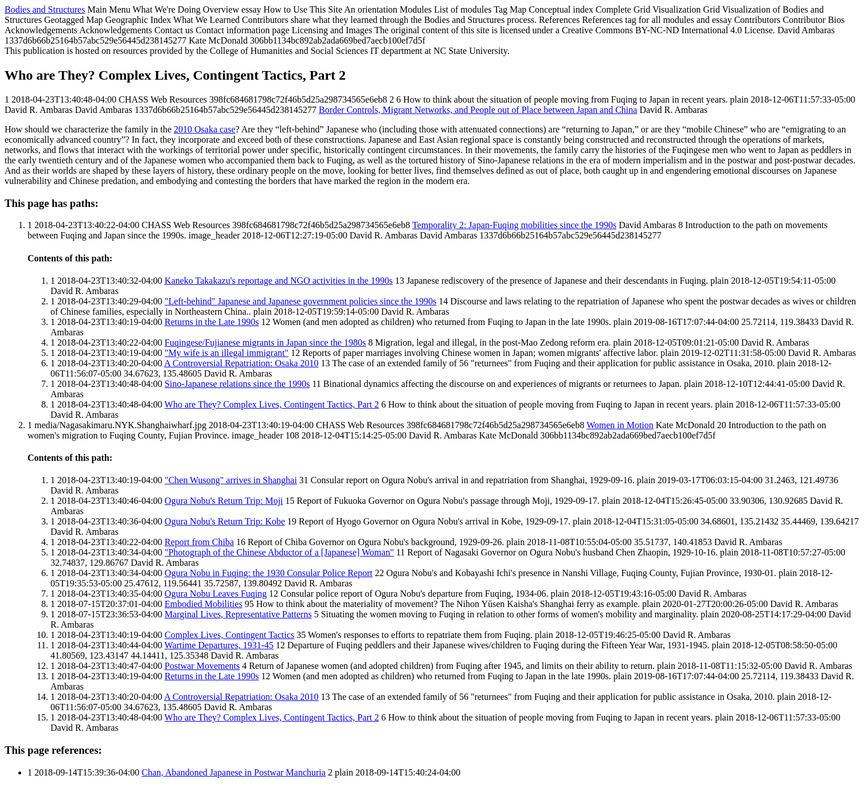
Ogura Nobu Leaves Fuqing (216, 593)
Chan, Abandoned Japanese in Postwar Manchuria (234, 772)
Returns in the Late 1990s (212, 322)
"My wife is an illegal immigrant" (226, 353)
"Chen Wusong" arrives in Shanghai (231, 480)
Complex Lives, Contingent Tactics (229, 635)
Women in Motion (620, 425)
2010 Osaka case (205, 129)
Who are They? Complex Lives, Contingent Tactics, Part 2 (272, 404)
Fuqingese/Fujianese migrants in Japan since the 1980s (265, 342)
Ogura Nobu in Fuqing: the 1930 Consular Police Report (269, 573)
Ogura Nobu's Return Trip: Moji (224, 501)
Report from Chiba (199, 542)
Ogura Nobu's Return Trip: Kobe (225, 521)
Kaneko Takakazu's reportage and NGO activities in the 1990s (279, 280)
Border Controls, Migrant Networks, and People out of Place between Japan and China (478, 110)
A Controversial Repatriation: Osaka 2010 (241, 363)
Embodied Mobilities (204, 604)
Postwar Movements (202, 666)
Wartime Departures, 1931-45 (219, 645)
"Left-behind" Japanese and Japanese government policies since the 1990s (300, 301)
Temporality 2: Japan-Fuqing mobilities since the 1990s (514, 225)
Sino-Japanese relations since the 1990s (237, 384)
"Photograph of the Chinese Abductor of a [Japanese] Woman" (279, 552)
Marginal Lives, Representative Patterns (238, 614)
